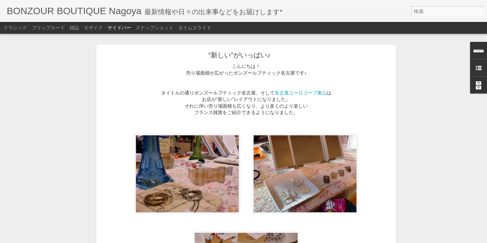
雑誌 (74, 27)
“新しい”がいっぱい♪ (239, 38)
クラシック (15, 27)
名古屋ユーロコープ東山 (301, 75)
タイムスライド (194, 27)
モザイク (93, 27)
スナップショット (154, 27)
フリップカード (48, 27)
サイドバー (119, 27)
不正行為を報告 (285, 239)
